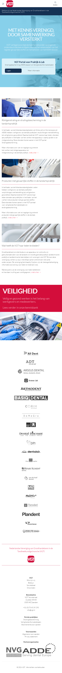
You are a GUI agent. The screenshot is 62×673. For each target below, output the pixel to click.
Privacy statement (31, 637)
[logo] (9, 3)
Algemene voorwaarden (31, 634)
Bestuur (31, 583)
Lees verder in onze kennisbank (20, 307)
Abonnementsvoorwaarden (31, 625)
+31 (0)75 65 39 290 (31, 607)
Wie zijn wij (31, 580)
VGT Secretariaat (31, 597)
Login (13, 71)
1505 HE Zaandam (31, 602)
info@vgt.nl (31, 610)
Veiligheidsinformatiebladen (31, 622)
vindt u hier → (34, 153)
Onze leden (31, 588)
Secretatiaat (31, 585)
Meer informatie (34, 70)
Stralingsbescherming (31, 620)
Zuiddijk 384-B (31, 600)
